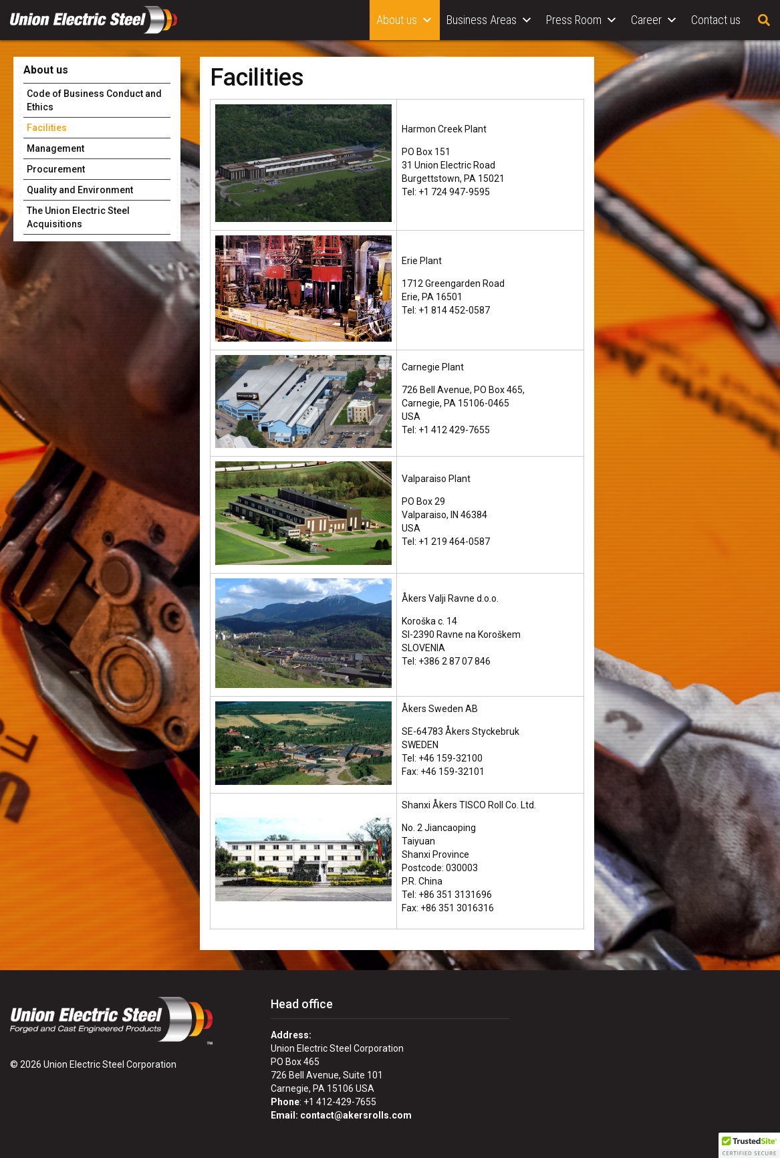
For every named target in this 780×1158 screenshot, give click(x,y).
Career (654, 20)
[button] (749, 1145)
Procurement (56, 169)
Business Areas (489, 20)
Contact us (716, 20)
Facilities (47, 127)
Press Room (582, 20)
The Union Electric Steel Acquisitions (78, 217)
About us (404, 20)
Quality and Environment (80, 190)
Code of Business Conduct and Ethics (94, 100)
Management (55, 148)
